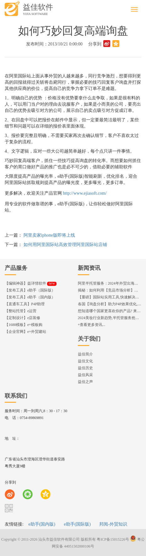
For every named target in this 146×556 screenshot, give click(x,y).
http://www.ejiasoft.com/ (85, 193)
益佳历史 (85, 368)
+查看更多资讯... (91, 325)
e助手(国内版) (41, 524)
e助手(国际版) (77, 524)
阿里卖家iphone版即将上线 (49, 235)
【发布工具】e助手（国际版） (30, 290)
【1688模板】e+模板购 (23, 325)
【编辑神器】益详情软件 (31, 283)
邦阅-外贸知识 (113, 524)
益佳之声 (85, 382)
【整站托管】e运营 (20, 311)
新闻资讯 (89, 268)
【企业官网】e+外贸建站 (25, 331)
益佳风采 (85, 375)
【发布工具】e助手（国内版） (30, 297)
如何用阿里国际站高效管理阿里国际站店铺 (65, 244)
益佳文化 (85, 361)
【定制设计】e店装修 (22, 318)
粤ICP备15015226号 (113, 539)
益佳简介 (85, 354)
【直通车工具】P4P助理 (25, 304)
